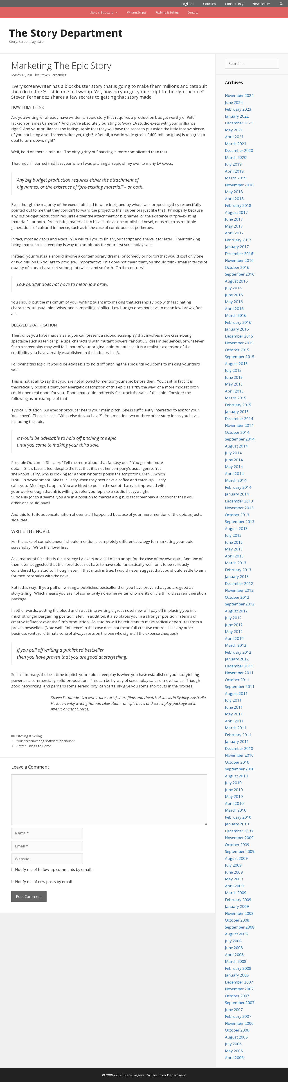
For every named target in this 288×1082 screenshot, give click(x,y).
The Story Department (65, 33)
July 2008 (233, 940)
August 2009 (236, 858)
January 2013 (237, 576)
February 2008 (238, 968)
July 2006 (233, 1043)
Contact (192, 12)
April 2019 (234, 171)
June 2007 (234, 1009)
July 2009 (233, 865)
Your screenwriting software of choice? (45, 741)
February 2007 (238, 1016)
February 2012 (238, 652)
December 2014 (239, 418)
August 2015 (236, 363)
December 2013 (239, 501)
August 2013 (236, 528)
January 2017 (237, 246)
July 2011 (233, 700)
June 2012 (234, 624)
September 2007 (239, 1002)
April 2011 (234, 721)
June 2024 (234, 102)
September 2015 (239, 356)
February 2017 (238, 239)
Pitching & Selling (166, 12)
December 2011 (239, 666)
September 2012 (239, 604)
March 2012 (235, 645)
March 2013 (235, 562)
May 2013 (234, 549)
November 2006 (239, 1023)
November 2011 (239, 672)
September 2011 (239, 686)
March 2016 (235, 315)
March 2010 (235, 810)
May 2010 (234, 796)
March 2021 (235, 143)
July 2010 (233, 782)
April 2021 (234, 136)
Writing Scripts (136, 12)
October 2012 (237, 597)
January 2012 (237, 659)
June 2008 (234, 947)
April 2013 (234, 556)
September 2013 (239, 521)
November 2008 (239, 913)
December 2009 (239, 830)
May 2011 (234, 714)
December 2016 (239, 253)
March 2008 (235, 961)
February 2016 (238, 322)
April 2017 (234, 232)
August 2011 (236, 693)
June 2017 (234, 219)
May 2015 (234, 384)
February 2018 (238, 205)
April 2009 (234, 885)
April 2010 (234, 803)
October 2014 (237, 432)
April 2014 (234, 473)
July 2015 (233, 370)
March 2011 (235, 727)
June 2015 (234, 377)
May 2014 (234, 466)
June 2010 (234, 789)
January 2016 (237, 329)
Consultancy (234, 3)
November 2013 (239, 507)
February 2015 (238, 404)
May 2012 (234, 631)
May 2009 (234, 878)
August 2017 (236, 212)
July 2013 (233, 535)
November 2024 (239, 95)
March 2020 (235, 157)
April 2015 (234, 391)
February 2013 (238, 569)
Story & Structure (106, 12)
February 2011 (238, 734)
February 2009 (238, 899)
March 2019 (235, 177)
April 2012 (234, 638)
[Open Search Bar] (281, 3)
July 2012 (233, 617)
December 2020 (239, 150)
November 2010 (239, 755)
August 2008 (236, 933)
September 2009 (239, 851)
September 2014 (239, 439)
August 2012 (236, 611)
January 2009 (237, 906)
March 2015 (235, 397)
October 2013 (237, 514)
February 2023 (238, 109)
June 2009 (234, 872)
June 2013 (234, 542)
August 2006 (236, 1037)
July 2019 (233, 164)
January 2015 (237, 411)
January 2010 (237, 823)
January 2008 (237, 975)
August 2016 (236, 281)
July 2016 (233, 287)
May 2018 (234, 191)
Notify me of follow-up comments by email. (53, 869)
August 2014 (236, 446)
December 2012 (239, 583)
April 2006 (234, 1057)
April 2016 (234, 308)
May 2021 (234, 129)
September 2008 (239, 927)
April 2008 (234, 954)
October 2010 (237, 762)
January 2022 (237, 116)
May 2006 (234, 1050)
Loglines (187, 3)
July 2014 (233, 452)
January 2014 (237, 494)
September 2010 (239, 769)
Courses (209, 3)
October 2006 (237, 1030)
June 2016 (234, 294)
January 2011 (237, 741)
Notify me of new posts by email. (44, 881)
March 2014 (235, 480)
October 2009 (237, 844)
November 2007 (239, 988)
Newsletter (261, 3)
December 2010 (239, 748)
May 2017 (234, 226)
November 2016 (239, 260)
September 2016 (239, 274)
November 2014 (239, 425)
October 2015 (237, 349)
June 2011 (234, 707)
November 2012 (239, 590)
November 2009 (239, 837)
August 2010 (236, 775)
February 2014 (238, 487)
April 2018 (234, 198)
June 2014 (234, 459)
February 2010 (238, 817)
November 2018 (239, 184)
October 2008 (237, 920)
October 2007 (237, 995)
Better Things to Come (33, 746)
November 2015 (239, 342)
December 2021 (239, 123)
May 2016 (234, 301)
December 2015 (239, 336)
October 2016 (237, 267)
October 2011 (237, 679)
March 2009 (235, 892)
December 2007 (239, 982)
